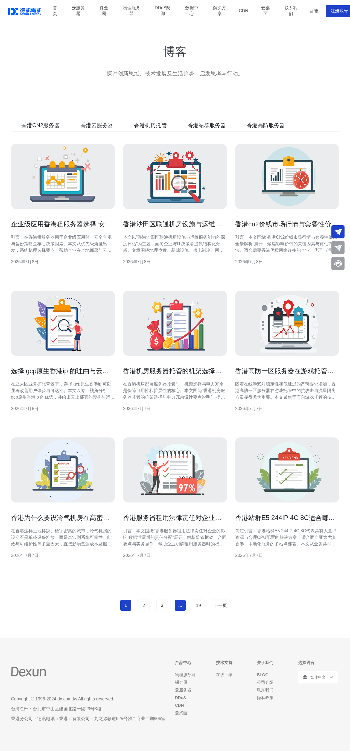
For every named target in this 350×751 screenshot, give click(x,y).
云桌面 (265, 11)
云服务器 (78, 11)
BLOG (263, 674)
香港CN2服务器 (40, 125)
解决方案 (219, 11)
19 (198, 605)
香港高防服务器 (266, 125)
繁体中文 (318, 677)
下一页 (220, 605)
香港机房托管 (150, 125)
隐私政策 (265, 697)
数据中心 (191, 11)
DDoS (180, 697)
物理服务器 (131, 11)
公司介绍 (265, 682)
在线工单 (224, 674)
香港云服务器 (96, 125)
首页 (55, 11)
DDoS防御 (163, 11)
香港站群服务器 (207, 125)
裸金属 (104, 11)
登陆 (313, 10)
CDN (243, 10)
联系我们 (291, 11)
